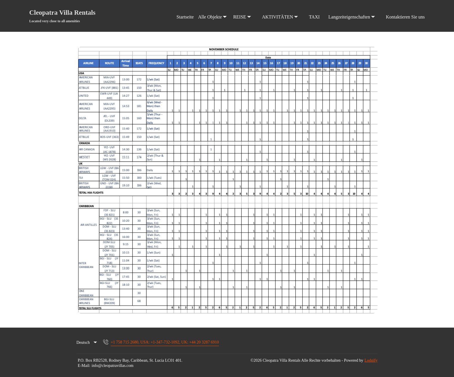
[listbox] (87, 343)
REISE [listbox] (242, 12)
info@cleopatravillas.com (112, 365)
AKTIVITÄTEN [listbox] (280, 12)
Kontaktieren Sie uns (405, 16)
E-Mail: (84, 365)
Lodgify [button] (371, 360)
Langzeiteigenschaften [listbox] (352, 12)
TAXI (314, 16)
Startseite (185, 16)
